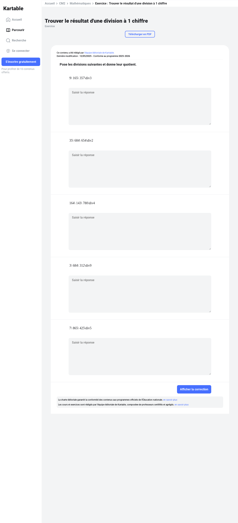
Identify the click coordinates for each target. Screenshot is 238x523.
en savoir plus (170, 400)
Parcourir (15, 30)
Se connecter (18, 51)
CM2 (62, 3)
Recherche (16, 40)
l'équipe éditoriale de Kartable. (99, 52)
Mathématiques (80, 3)
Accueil (14, 19)
